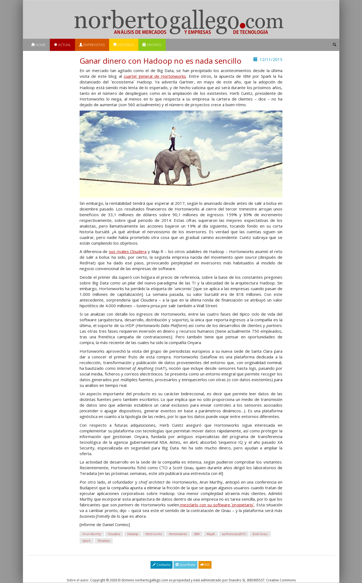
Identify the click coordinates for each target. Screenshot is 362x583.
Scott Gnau (260, 534)
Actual (62, 44)
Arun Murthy (92, 534)
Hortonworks (178, 534)
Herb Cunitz (153, 534)
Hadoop (132, 534)
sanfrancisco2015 (234, 534)
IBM (197, 534)
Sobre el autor (78, 580)
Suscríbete (185, 564)
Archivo (152, 44)
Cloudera (114, 534)
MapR (211, 534)
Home (38, 44)
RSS (205, 564)
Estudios (123, 44)
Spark (86, 541)
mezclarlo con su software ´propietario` (217, 504)
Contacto (161, 564)
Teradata (104, 541)
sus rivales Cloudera (127, 251)
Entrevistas (92, 44)
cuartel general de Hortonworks (155, 76)
